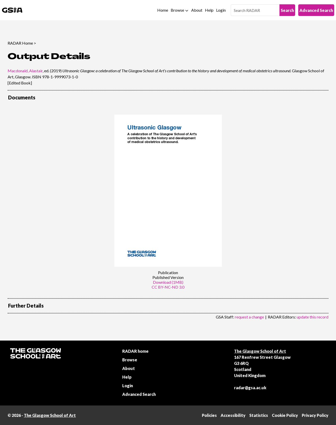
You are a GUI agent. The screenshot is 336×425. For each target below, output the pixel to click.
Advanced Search (316, 10)
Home (162, 10)
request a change (249, 316)
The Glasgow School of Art (260, 351)
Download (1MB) (168, 282)
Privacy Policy (315, 415)
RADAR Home (20, 43)
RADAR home (135, 351)
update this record (312, 316)
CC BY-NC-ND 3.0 (168, 287)
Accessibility (233, 415)
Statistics (258, 415)
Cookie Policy (285, 415)
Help (209, 10)
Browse (177, 10)
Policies (209, 415)
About (196, 10)
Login (221, 10)
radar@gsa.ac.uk (250, 387)
